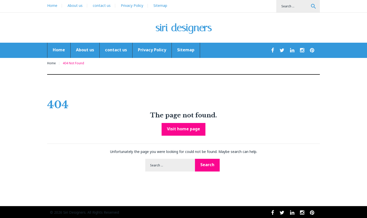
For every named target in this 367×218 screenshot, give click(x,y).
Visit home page (183, 129)
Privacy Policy (132, 5)
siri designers (183, 28)
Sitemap (160, 5)
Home (52, 5)
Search (313, 6)
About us (75, 5)
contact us (102, 5)
